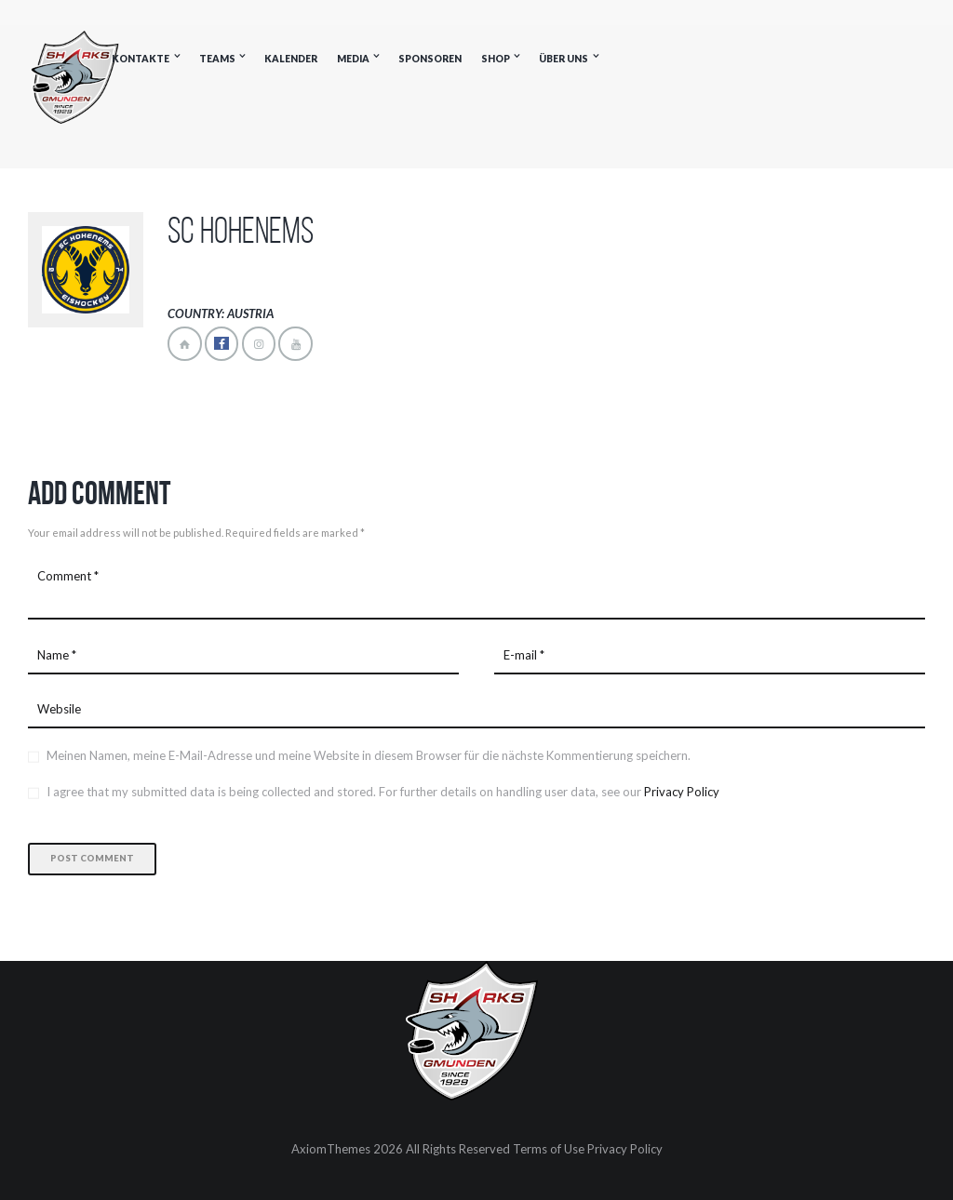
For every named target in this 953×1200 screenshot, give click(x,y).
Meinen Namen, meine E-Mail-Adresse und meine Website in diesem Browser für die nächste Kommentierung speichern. (369, 755)
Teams (217, 58)
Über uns (563, 58)
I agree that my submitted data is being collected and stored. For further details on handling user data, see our (383, 791)
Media (353, 58)
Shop (495, 58)
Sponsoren (430, 58)
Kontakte (140, 58)
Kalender (290, 58)
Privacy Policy (681, 791)
